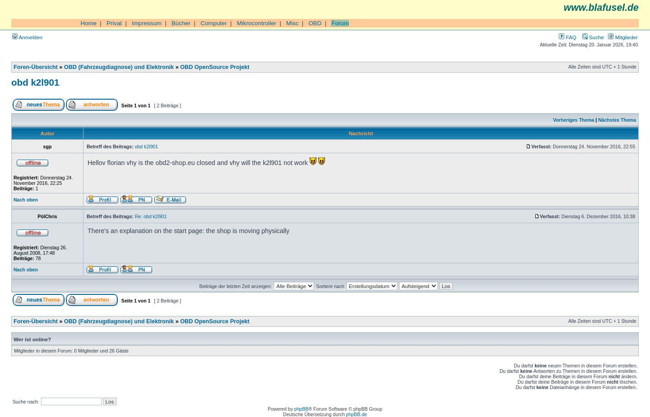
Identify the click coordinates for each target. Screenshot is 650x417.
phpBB (301, 409)
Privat (114, 23)
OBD (314, 23)
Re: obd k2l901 (151, 216)
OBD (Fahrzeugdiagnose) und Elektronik (119, 67)
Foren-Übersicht (36, 67)
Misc (292, 23)
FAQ (567, 37)
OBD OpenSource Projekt (214, 67)
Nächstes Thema (617, 120)
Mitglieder (623, 37)
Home (88, 23)
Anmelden (27, 37)
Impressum (147, 23)
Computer (213, 23)
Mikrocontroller (256, 23)
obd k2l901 (35, 82)
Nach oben (26, 199)
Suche (593, 37)
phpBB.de (356, 414)
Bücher (181, 23)
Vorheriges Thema (573, 120)
